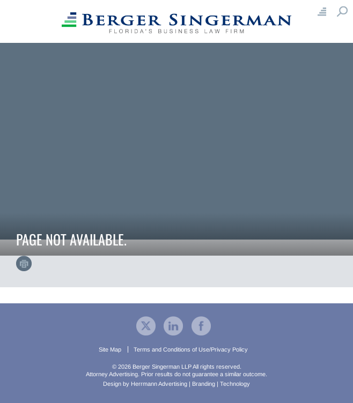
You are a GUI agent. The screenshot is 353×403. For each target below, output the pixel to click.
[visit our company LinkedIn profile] (173, 325)
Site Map (110, 349)
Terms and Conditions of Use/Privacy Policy (191, 349)
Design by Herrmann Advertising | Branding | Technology (176, 383)
